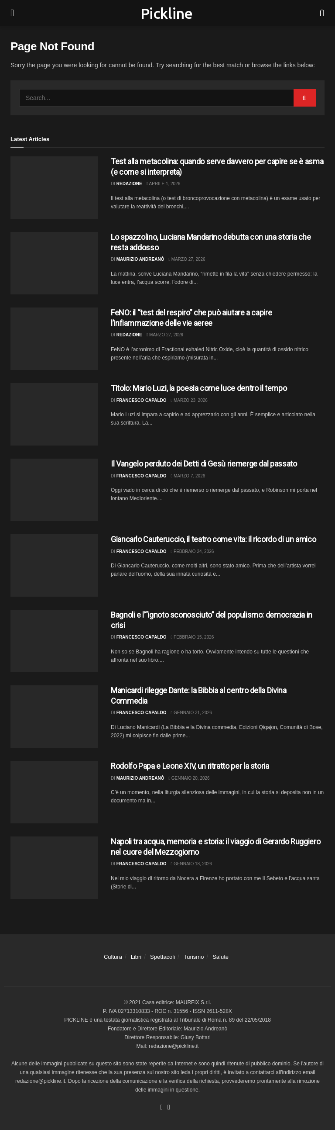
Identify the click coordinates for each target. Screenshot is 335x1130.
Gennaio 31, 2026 (191, 712)
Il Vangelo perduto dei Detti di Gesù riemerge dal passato (204, 463)
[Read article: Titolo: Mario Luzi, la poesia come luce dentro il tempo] (54, 414)
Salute (220, 957)
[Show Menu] (12, 13)
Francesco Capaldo (141, 400)
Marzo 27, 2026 (186, 259)
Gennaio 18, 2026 (191, 863)
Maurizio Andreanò (140, 259)
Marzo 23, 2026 (189, 400)
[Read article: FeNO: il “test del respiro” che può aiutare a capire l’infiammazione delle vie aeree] (54, 339)
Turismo (194, 957)
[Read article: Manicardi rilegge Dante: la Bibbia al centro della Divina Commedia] (54, 716)
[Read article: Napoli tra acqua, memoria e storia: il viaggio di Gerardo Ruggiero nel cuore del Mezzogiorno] (54, 867)
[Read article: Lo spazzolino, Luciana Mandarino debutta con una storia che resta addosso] (54, 263)
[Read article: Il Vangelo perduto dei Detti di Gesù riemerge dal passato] (54, 490)
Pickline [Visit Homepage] (166, 13)
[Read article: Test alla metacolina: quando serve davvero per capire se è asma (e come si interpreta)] (54, 187)
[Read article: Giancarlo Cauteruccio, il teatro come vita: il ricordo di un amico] (54, 565)
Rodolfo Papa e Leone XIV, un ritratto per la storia (190, 766)
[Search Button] (322, 13)
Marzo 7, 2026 (188, 475)
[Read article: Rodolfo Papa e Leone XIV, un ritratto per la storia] (54, 792)
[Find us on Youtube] (169, 1107)
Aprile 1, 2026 (164, 183)
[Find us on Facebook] (161, 1107)
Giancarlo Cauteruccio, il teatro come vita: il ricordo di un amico (213, 539)
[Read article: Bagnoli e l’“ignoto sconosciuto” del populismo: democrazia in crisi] (54, 641)
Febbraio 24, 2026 (192, 551)
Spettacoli (162, 957)
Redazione (129, 183)
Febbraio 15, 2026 (192, 637)
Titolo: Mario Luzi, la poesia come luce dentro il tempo (199, 388)
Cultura (113, 957)
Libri (136, 957)
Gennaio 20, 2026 (188, 778)
